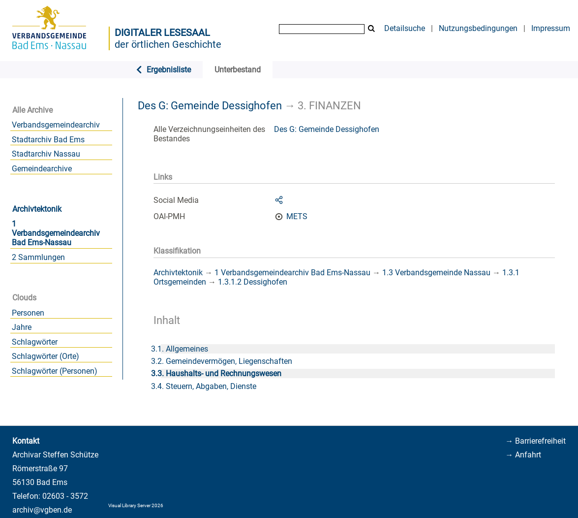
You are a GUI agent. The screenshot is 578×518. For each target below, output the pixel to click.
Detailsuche (404, 28)
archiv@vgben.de (42, 510)
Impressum (550, 28)
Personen (28, 313)
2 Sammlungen (38, 257)
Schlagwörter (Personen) (54, 371)
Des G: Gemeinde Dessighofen (210, 105)
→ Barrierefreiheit (535, 441)
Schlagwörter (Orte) (45, 356)
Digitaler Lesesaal (162, 32)
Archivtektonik (36, 209)
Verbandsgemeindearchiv (56, 125)
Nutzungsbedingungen (478, 28)
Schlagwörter (35, 342)
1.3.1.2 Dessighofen (252, 282)
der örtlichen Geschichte (168, 44)
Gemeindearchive (42, 168)
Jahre (21, 327)
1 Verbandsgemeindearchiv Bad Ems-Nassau (56, 233)
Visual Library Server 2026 (135, 505)
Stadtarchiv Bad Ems (48, 139)
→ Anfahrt (523, 454)
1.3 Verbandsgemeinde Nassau (436, 272)
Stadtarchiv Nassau (46, 154)
